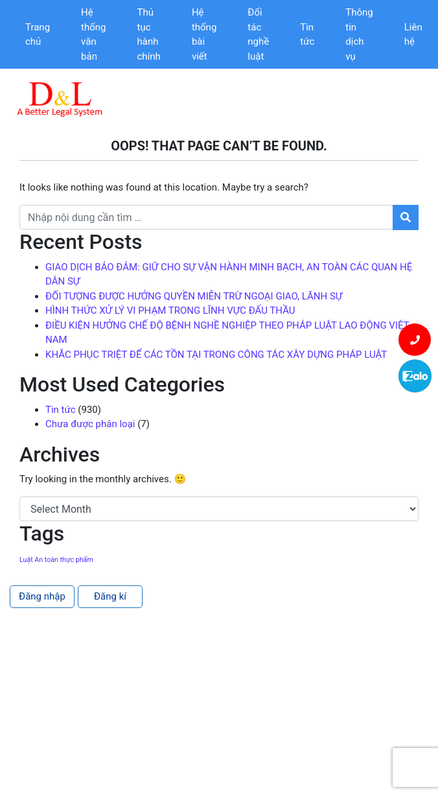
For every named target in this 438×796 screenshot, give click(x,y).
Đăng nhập (42, 596)
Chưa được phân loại (90, 424)
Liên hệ (413, 34)
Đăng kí (110, 596)
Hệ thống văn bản (93, 34)
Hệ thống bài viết (204, 34)
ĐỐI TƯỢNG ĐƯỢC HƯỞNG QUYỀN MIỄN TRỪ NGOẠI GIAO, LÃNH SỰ (193, 296)
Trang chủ (37, 34)
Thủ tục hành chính (149, 34)
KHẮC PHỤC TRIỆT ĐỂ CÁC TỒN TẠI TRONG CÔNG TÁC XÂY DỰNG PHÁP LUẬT (216, 354)
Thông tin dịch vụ (359, 34)
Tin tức (307, 34)
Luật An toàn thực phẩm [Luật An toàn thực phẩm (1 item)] (56, 560)
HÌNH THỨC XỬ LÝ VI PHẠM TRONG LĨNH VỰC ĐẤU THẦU (170, 310)
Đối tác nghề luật (258, 34)
